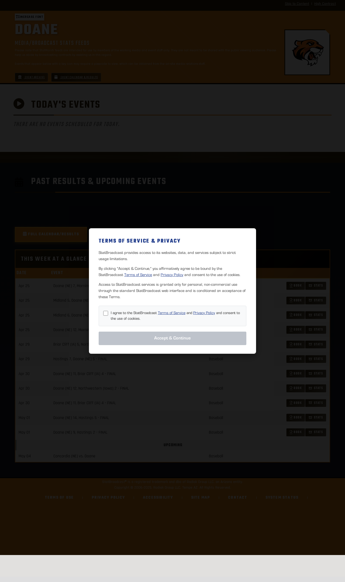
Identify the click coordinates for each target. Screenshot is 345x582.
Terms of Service (138, 275)
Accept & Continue (172, 338)
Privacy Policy (172, 275)
